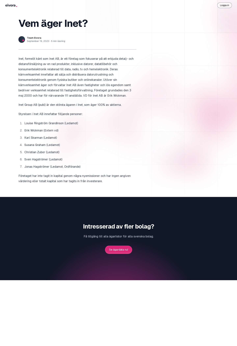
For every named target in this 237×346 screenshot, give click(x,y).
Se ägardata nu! (118, 250)
